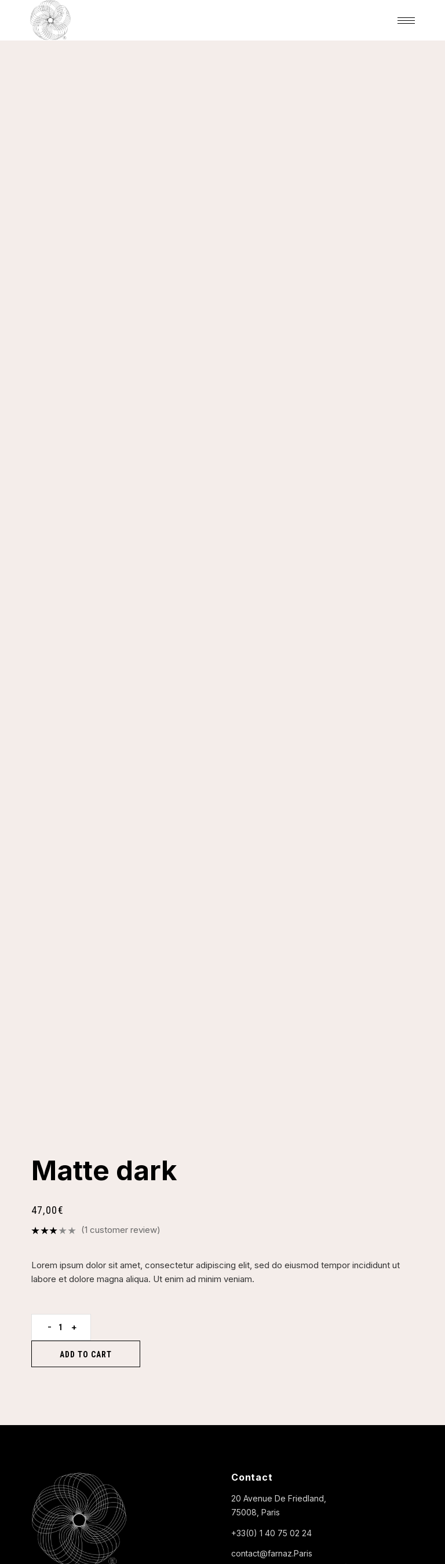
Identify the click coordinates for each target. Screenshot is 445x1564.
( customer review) (121, 896)
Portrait (45, 1332)
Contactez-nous (62, 1413)
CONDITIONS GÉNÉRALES (114, 1525)
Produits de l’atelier (268, 1332)
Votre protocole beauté (76, 1352)
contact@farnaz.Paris (271, 1220)
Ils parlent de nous (66, 1393)
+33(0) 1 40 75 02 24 (271, 1200)
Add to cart (86, 1021)
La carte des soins (66, 1373)
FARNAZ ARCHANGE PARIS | (101, 1511)
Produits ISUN (257, 1311)
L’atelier (45, 1311)
